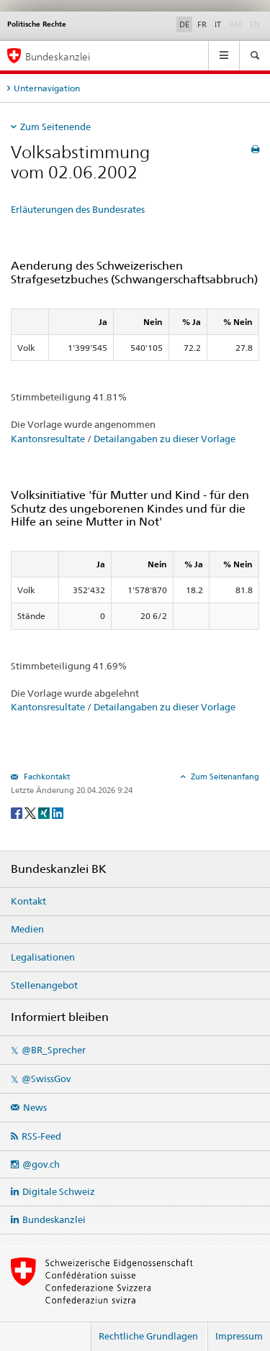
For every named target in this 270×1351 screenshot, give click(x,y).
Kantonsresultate (48, 438)
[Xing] (45, 812)
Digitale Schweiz (58, 1191)
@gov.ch (41, 1164)
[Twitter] (31, 812)
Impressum (239, 1336)
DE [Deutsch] (184, 24)
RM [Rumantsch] (235, 24)
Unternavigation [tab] (47, 88)
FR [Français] (202, 24)
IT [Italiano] (218, 24)
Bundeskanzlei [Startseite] (57, 56)
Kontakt (28, 901)
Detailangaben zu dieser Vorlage (164, 438)
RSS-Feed (41, 1136)
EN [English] (255, 24)
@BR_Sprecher (54, 1049)
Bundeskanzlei (54, 1219)
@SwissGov (46, 1078)
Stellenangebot (44, 985)
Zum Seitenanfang (224, 776)
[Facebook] (17, 812)
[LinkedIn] (57, 812)
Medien (27, 929)
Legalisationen (43, 957)
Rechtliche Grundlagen (148, 1336)
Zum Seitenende (55, 126)
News (35, 1107)
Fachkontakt (46, 776)
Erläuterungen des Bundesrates (78, 209)
